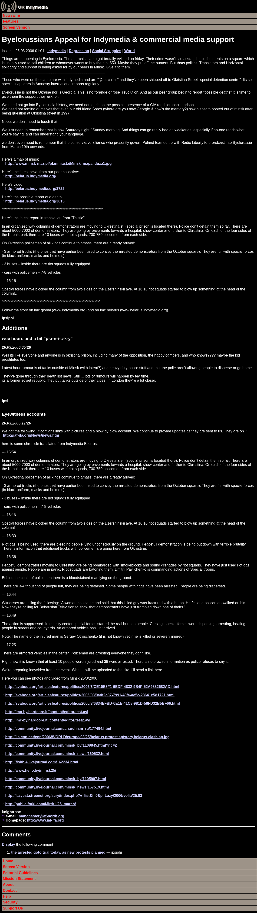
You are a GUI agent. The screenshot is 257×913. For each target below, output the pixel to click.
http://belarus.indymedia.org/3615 (34, 201)
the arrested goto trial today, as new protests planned (58, 852)
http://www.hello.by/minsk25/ (30, 770)
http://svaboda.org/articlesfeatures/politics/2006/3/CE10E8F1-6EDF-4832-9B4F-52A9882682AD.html (92, 687)
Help (7, 896)
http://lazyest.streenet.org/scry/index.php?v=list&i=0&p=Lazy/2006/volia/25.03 (73, 796)
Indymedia (56, 51)
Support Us (13, 908)
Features (10, 21)
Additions (15, 328)
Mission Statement (19, 879)
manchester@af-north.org (41, 816)
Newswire (11, 15)
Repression (79, 51)
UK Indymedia (33, 7)
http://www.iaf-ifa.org (45, 820)
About (8, 884)
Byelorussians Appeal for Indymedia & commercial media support (118, 39)
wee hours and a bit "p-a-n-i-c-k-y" (37, 338)
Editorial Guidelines (20, 873)
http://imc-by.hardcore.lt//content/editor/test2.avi (47, 720)
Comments (16, 834)
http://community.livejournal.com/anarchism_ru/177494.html (58, 729)
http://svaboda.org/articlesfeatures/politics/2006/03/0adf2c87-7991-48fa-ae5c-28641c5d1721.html (89, 695)
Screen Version (16, 27)
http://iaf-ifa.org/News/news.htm (31, 435)
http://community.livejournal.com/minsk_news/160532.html (57, 754)
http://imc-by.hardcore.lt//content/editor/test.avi (46, 712)
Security (10, 902)
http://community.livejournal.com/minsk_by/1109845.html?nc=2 (61, 745)
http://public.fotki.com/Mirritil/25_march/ (40, 804)
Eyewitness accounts (24, 414)
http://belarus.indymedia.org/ (30, 176)
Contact (10, 891)
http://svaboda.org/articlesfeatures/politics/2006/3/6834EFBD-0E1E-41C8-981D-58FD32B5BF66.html (92, 703)
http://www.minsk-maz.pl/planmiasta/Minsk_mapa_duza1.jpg (58, 163)
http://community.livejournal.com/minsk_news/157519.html (57, 787)
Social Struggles (106, 51)
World (129, 51)
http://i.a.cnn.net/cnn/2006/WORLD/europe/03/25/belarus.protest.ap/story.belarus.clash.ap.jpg (87, 737)
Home (8, 861)
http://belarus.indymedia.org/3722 (34, 189)
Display (8, 844)
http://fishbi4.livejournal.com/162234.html (41, 762)
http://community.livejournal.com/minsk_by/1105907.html (55, 779)
